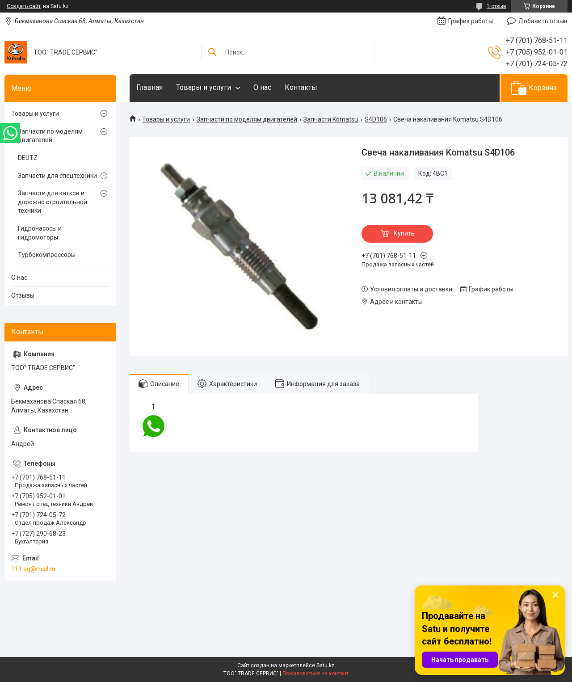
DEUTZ (28, 157)
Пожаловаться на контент (315, 673)
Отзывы (22, 295)
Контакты (301, 87)
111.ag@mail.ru (33, 569)
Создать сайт (24, 6)
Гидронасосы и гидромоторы (40, 233)
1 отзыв (496, 6)
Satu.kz (325, 665)
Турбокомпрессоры (47, 254)
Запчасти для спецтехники (57, 175)
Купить (404, 233)
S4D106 (376, 119)
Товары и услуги (203, 87)
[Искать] (212, 52)
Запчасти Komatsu (330, 119)
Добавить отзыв (543, 21)
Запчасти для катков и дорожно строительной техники (52, 201)
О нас (262, 87)
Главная (149, 87)
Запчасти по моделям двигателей (247, 119)
